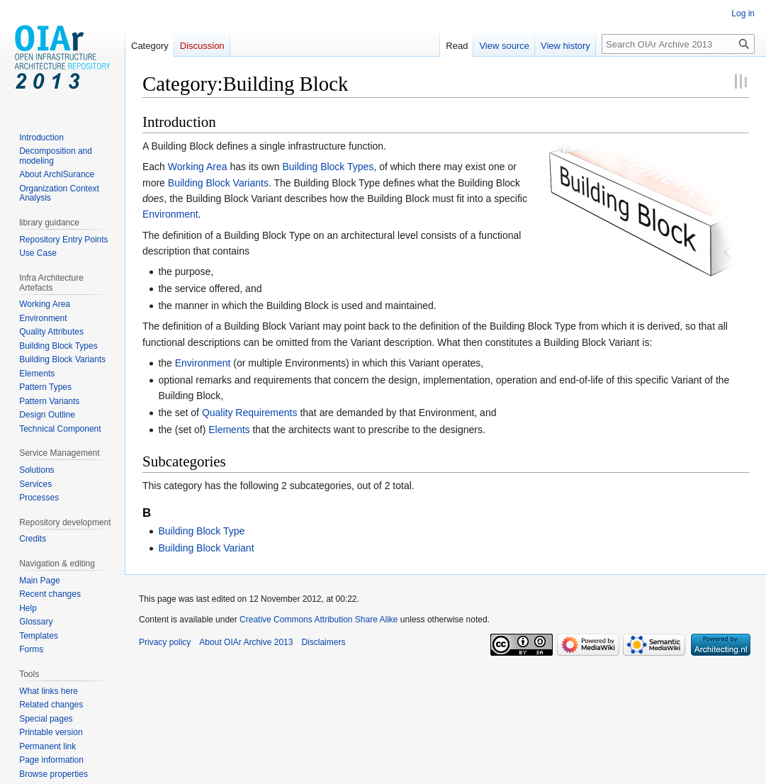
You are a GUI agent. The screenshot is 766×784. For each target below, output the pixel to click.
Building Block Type (201, 531)
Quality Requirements (250, 412)
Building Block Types (327, 166)
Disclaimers (323, 642)
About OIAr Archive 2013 (246, 642)
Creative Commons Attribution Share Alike (319, 620)
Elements (228, 429)
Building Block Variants (218, 183)
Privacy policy (165, 642)
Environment (170, 214)
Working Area (197, 166)
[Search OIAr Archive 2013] (678, 44)
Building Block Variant (206, 548)
